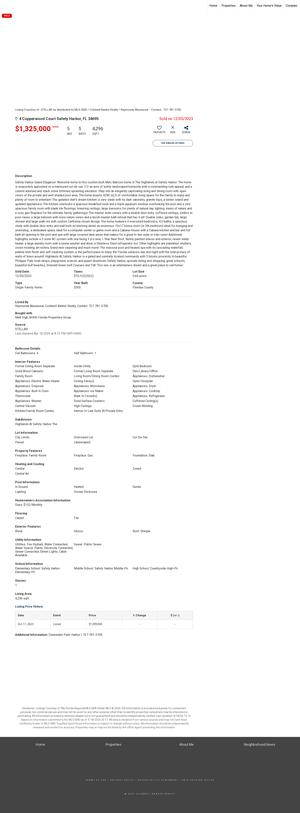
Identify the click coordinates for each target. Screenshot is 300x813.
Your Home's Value (269, 5)
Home (213, 5)
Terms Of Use (96, 780)
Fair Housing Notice (198, 780)
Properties (228, 5)
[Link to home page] (5, 5)
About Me (246, 5)
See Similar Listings (172, 143)
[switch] (159, 131)
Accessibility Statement (158, 780)
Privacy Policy (122, 780)
